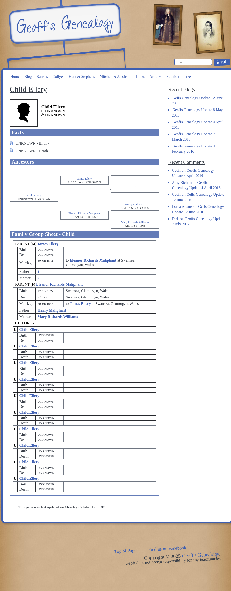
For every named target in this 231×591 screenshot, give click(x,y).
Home (15, 76)
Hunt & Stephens (82, 76)
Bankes (42, 76)
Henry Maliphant (52, 310)
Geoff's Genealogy (64, 24)
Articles (155, 76)
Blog (28, 76)
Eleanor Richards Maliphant (59, 284)
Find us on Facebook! (168, 548)
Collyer (58, 76)
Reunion (172, 76)
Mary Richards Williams (58, 317)
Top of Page (125, 551)
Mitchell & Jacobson (115, 76)
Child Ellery (29, 329)
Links (140, 76)
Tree (187, 76)
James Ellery (47, 244)
